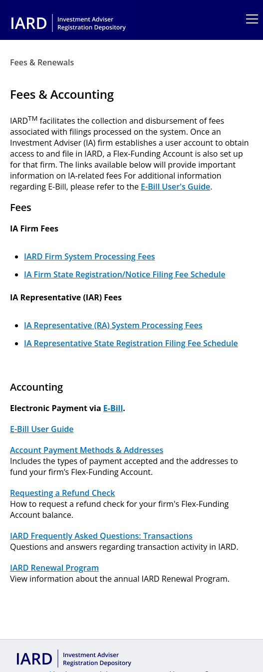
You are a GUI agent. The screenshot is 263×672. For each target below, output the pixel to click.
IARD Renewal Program (54, 567)
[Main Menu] (247, 19)
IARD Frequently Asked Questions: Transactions (101, 535)
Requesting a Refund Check (62, 492)
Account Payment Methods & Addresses (86, 450)
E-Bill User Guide (42, 429)
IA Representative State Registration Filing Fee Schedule (131, 343)
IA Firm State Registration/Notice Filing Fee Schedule (125, 274)
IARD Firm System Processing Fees (89, 256)
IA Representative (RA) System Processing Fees (113, 325)
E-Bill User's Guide (175, 186)
